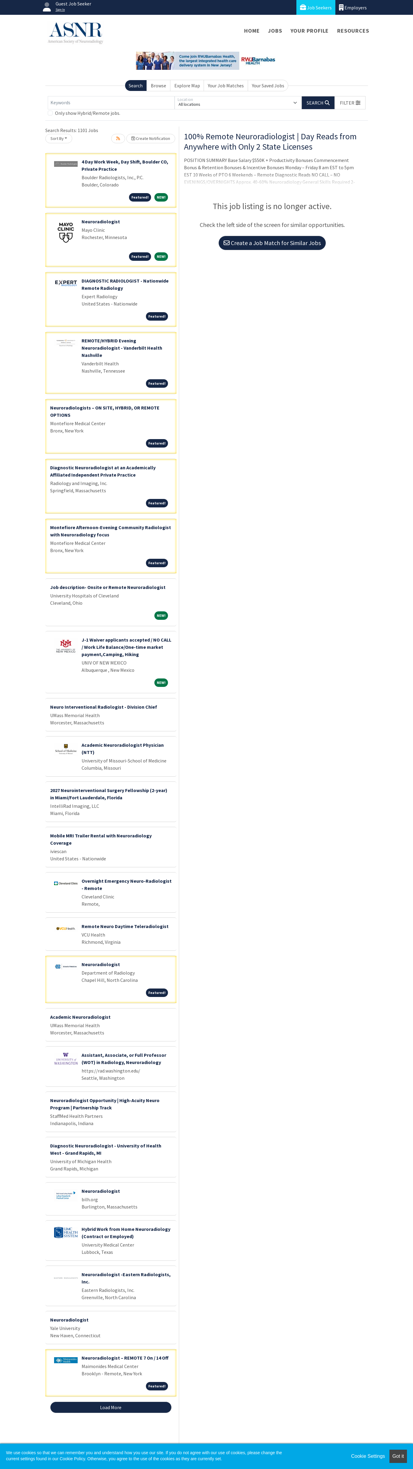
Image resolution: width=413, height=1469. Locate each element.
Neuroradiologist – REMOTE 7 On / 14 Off (125, 1358)
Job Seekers (316, 7)
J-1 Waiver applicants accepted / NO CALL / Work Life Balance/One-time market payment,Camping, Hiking (126, 647)
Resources (353, 30)
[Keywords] (111, 102)
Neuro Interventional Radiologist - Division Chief (103, 707)
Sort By (57, 138)
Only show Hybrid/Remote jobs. (87, 113)
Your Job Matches (226, 86)
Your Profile (310, 30)
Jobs (275, 30)
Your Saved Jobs (268, 86)
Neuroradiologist (101, 221)
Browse (158, 86)
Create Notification (150, 138)
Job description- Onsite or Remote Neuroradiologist (108, 587)
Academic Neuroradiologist (80, 1017)
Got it (398, 1456)
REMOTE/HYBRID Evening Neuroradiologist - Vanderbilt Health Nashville (122, 348)
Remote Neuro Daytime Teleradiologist (125, 926)
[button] (350, 102)
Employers (353, 7)
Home (252, 30)
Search (136, 86)
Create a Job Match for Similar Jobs (272, 243)
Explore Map (187, 86)
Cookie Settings (368, 1456)
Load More (110, 1407)
